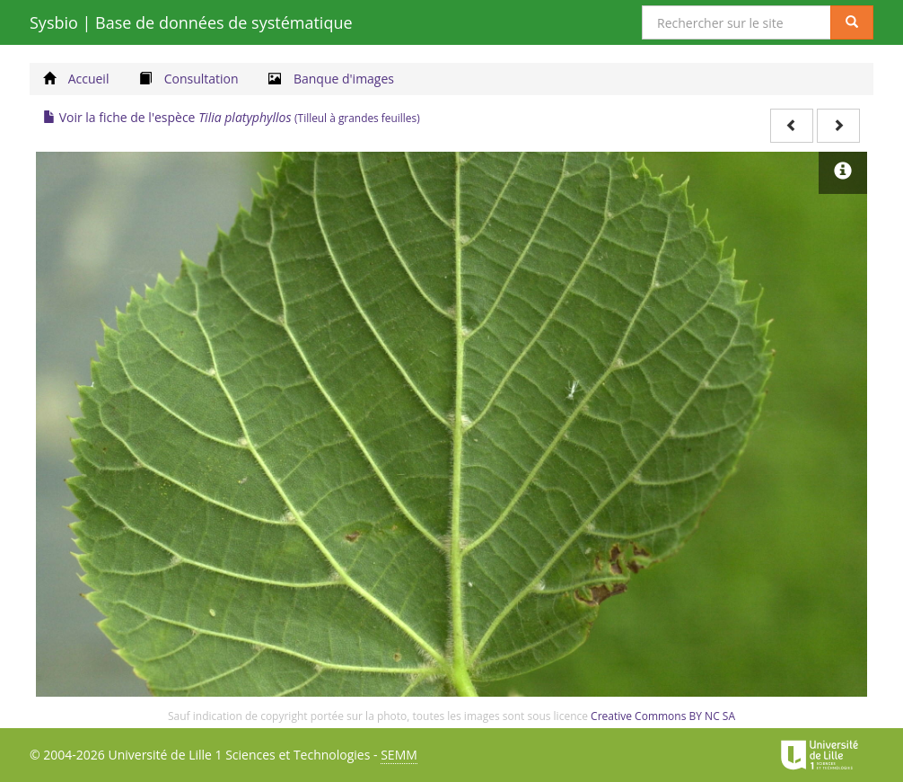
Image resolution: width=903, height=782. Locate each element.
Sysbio (191, 22)
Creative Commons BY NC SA (663, 716)
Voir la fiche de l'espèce (231, 117)
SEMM (399, 754)
